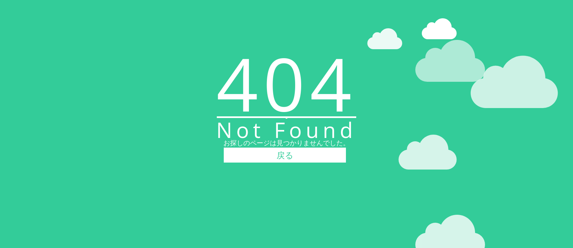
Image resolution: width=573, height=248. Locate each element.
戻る (285, 155)
